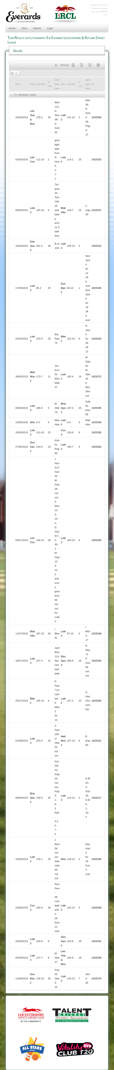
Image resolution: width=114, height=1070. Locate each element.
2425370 (96, 978)
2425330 (96, 288)
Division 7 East (27, 95)
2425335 (96, 407)
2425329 (96, 338)
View (24, 28)
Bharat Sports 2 (64, 408)
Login (50, 28)
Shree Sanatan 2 (34, 446)
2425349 (96, 907)
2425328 (96, 432)
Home (12, 28)
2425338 (96, 957)
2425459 (96, 117)
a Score (71, 84)
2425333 (96, 159)
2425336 (96, 859)
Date (17, 84)
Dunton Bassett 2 (65, 288)
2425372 (96, 376)
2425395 (96, 540)
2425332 (96, 941)
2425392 (96, 446)
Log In (105, 14)
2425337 (96, 210)
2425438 (96, 633)
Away (63, 84)
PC (92, 84)
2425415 (96, 245)
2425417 (96, 797)
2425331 (96, 740)
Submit (37, 28)
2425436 (96, 422)
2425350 (96, 700)
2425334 (96, 660)
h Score (40, 84)
